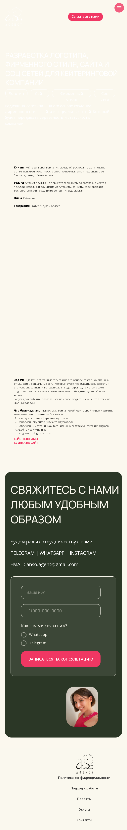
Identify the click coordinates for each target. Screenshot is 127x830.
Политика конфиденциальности (84, 778)
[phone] (61, 610)
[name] (61, 592)
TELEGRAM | (25, 553)
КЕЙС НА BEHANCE (26, 439)
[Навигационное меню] (119, 7)
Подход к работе (84, 788)
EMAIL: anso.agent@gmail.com (44, 564)
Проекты (84, 799)
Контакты (84, 820)
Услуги (84, 809)
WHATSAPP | (54, 553)
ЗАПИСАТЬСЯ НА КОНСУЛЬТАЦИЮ (61, 659)
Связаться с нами (85, 16)
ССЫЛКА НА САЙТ (26, 443)
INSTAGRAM (83, 553)
